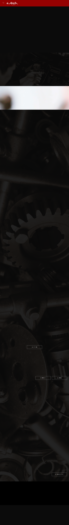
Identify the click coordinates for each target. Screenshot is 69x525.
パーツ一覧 (35, 331)
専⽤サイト (44, 362)
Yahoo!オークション (60, 419)
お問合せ (60, 362)
